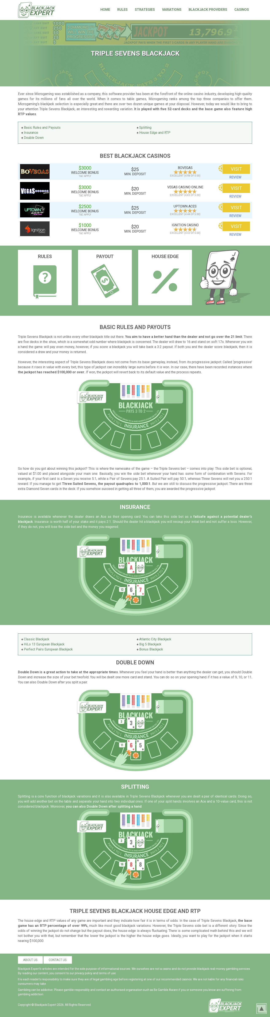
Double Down (34, 138)
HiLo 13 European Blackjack (44, 644)
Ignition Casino (185, 225)
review (235, 177)
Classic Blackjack (36, 639)
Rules (122, 10)
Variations (171, 10)
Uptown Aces (185, 206)
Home (105, 10)
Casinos (241, 10)
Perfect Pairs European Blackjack (48, 649)
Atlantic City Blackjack (155, 639)
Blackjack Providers (208, 10)
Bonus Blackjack (151, 649)
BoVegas (185, 168)
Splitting (145, 128)
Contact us (58, 960)
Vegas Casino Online (185, 187)
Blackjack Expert (45, 1004)
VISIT (236, 169)
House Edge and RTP (154, 133)
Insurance (31, 133)
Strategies (145, 10)
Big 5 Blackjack (150, 644)
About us (30, 960)
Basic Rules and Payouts (42, 128)
